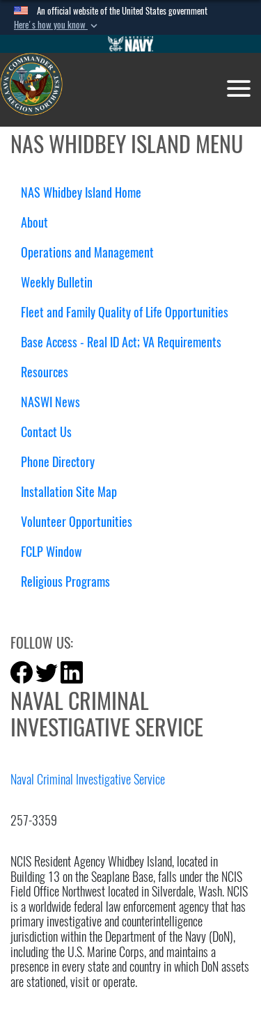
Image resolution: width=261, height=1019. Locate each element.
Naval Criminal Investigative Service (87, 779)
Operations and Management (92, 252)
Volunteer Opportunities (76, 521)
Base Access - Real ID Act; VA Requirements (121, 342)
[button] (57, 25)
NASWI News (50, 402)
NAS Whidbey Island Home (81, 192)
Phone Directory (58, 462)
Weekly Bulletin (57, 282)
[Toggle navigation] (238, 88)
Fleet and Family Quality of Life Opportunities (124, 312)
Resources (50, 372)
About (39, 222)
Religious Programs (65, 581)
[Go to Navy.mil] (131, 44)
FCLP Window (51, 551)
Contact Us (46, 432)
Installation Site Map (69, 491)
